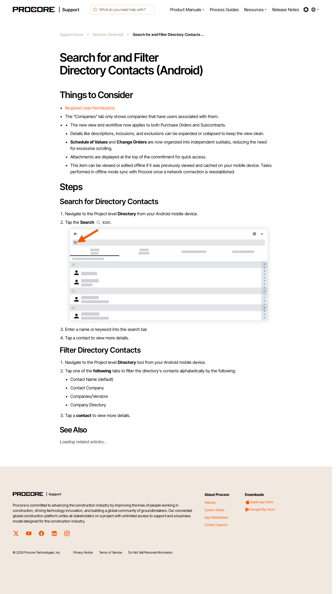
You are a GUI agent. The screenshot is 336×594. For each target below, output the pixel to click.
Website (210, 502)
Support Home (71, 34)
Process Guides (224, 9)
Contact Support (216, 525)
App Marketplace (216, 517)
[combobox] (122, 9)
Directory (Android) (108, 34)
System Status (214, 510)
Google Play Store (260, 509)
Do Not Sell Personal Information (150, 552)
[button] (187, 9)
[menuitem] (187, 9)
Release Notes (285, 9)
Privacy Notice (83, 552)
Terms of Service (110, 552)
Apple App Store (259, 502)
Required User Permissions (90, 108)
